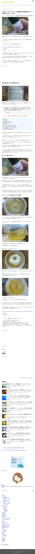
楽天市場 (8, 50)
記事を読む (8, 387)
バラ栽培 (18, 15)
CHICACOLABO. (18, 552)
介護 (3, 517)
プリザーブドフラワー (25, 377)
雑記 (3, 541)
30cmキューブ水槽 (7, 503)
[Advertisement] (17, 72)
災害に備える (4, 516)
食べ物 (3, 533)
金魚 (4, 502)
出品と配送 (4, 539)
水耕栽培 (5, 509)
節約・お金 (4, 496)
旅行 (3, 520)
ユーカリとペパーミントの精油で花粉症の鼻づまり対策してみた (19, 433)
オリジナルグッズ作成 (5, 525)
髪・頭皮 (5, 535)
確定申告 (5, 500)
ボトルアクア (6, 504)
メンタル (3, 528)
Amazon (5, 50)
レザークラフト (6, 519)
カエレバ (6, 313)
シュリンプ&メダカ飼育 (6, 501)
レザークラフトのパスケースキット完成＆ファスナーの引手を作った (13, 450)
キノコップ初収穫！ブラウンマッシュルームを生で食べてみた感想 (19, 408)
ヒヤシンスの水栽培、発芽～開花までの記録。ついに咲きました (19, 439)
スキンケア (4, 534)
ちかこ (31, 377)
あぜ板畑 (5, 506)
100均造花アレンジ (5, 527)
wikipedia (8, 112)
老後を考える (6, 497)
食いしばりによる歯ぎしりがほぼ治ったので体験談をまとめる (12, 448)
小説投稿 (3, 540)
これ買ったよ (22, 15)
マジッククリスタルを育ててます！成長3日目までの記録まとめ (18, 396)
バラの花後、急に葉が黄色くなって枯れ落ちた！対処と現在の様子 (19, 421)
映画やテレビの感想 (5, 526)
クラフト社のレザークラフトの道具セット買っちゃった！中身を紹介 (19, 402)
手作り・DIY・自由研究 (28, 15)
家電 (3, 532)
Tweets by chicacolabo (5, 544)
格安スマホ (4, 512)
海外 (4, 521)
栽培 (3, 505)
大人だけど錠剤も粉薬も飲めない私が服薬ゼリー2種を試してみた (19, 427)
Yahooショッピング (13, 50)
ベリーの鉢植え (6, 510)
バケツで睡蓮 (4, 531)
